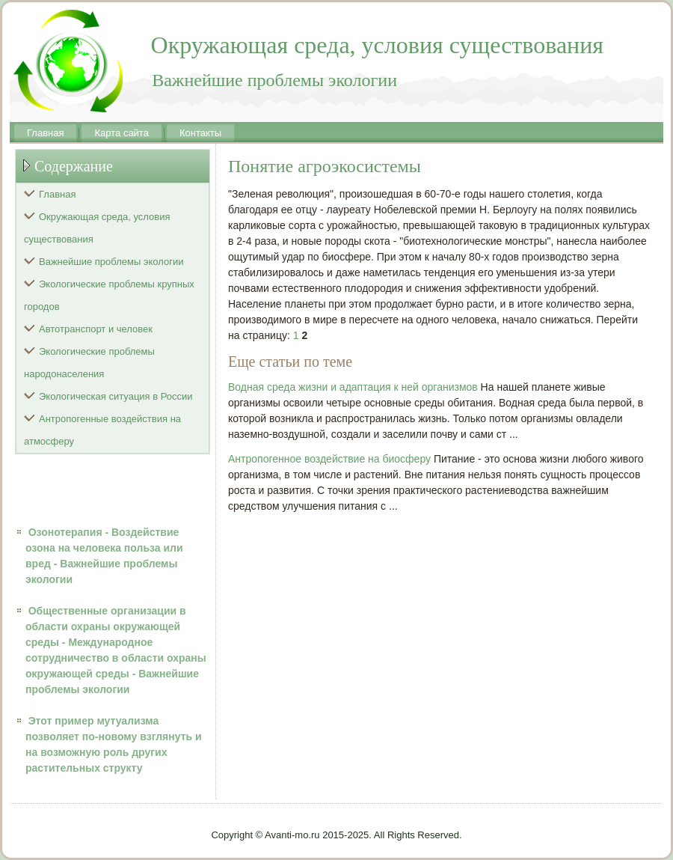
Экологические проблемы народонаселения (89, 362)
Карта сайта (121, 132)
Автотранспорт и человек (96, 329)
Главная (45, 132)
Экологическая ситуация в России (116, 396)
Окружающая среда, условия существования (97, 228)
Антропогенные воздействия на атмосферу (102, 430)
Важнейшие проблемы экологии (111, 261)
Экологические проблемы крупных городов (109, 295)
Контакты (200, 132)
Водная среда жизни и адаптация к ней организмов (353, 387)
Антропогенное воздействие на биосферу (329, 459)
